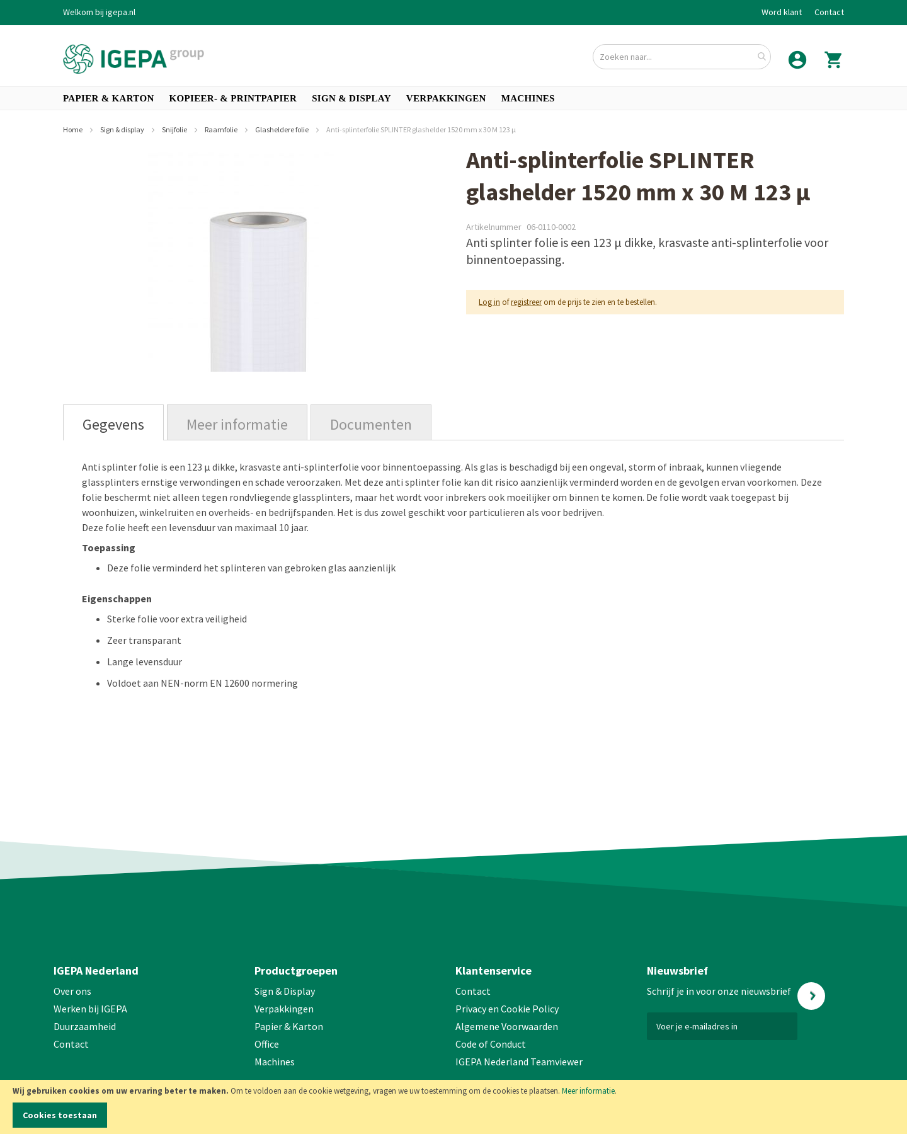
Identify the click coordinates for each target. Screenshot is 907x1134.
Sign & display (122, 129)
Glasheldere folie (282, 129)
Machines (274, 1061)
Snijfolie (175, 129)
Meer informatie (588, 1090)
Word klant (782, 12)
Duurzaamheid (85, 1026)
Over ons (72, 991)
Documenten (371, 424)
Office (267, 1044)
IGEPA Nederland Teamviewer (519, 1061)
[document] (453, 1107)
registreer (526, 302)
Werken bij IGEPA (90, 1008)
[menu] (453, 98)
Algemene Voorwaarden (506, 1026)
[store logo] (133, 59)
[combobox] (682, 56)
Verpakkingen (284, 1008)
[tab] (113, 422)
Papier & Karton (288, 1026)
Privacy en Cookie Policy (507, 1008)
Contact (829, 12)
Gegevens (113, 424)
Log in (489, 302)
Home (73, 129)
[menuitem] (108, 98)
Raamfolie (222, 129)
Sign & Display (284, 991)
